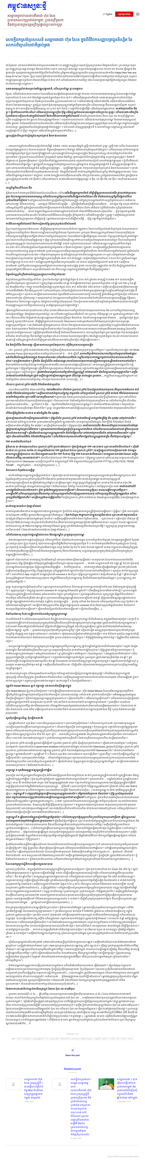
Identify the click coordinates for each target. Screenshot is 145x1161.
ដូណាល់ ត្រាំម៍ (54, 1038)
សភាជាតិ (111, 1038)
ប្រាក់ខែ (105, 1038)
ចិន (47, 1038)
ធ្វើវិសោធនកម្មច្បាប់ (87, 1038)
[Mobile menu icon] (137, 14)
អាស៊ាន (130, 1038)
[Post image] (13, 1084)
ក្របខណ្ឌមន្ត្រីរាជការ (38, 1038)
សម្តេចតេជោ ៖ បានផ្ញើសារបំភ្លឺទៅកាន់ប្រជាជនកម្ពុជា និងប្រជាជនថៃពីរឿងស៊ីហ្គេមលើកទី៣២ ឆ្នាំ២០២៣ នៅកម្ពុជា (127, 1089)
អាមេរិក (124, 1038)
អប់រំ (118, 1038)
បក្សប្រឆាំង (97, 1038)
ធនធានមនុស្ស (75, 1038)
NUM (19, 1038)
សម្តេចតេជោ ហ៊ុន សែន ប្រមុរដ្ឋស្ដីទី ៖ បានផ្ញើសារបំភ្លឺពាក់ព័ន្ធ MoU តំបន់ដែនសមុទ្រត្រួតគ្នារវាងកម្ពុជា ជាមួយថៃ (33, 1089)
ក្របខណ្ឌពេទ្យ (27, 1038)
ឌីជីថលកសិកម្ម (65, 1038)
